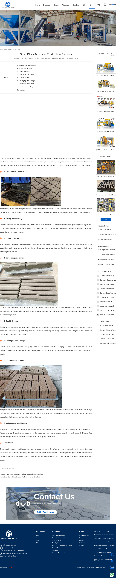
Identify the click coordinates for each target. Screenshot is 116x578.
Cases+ (106, 219)
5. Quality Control (23, 77)
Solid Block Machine (8, 468)
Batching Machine (57, 543)
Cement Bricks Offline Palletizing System (107, 330)
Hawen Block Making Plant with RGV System (105, 260)
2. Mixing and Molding (24, 68)
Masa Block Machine (99, 556)
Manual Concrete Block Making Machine (106, 284)
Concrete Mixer (56, 540)
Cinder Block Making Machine (106, 276)
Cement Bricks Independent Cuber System (107, 334)
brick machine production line (102, 542)
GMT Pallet (55, 550)
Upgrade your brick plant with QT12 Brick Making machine (105, 250)
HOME (14, 49)
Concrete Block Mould (58, 538)
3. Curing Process (23, 71)
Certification (82, 543)
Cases (37, 540)
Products (56, 531)
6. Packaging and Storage (26, 81)
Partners (81, 540)
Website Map (4, 567)
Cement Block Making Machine (106, 289)
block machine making (106, 306)
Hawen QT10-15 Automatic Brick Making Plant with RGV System (105, 265)
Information (40, 531)
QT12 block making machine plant (105, 255)
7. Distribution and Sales (25, 84)
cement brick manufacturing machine (104, 545)
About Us (83, 531)
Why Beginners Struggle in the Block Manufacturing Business (25, 474)
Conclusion (21, 90)
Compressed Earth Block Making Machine (103, 560)
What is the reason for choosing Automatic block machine (103, 230)
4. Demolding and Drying (25, 74)
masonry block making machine (102, 552)
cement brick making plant (101, 549)
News (37, 535)
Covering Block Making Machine (106, 297)
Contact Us (82, 545)
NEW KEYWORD (101, 531)
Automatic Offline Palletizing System (62, 545)
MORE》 (113, 55)
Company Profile (84, 535)
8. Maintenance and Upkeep (26, 87)
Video (37, 543)
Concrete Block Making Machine (106, 280)
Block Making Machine (58, 535)
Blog (19, 49)
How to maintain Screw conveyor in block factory (104, 240)
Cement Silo (55, 548)
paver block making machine (106, 302)
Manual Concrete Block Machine (106, 315)
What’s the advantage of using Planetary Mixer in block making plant (106, 235)
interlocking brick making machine (107, 343)
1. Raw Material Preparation (26, 65)
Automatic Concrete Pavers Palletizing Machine (107, 326)
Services (81, 538)
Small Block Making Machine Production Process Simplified (22, 477)
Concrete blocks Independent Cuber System (107, 339)
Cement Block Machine (106, 293)
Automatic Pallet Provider (59, 553)
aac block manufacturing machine (106, 310)
